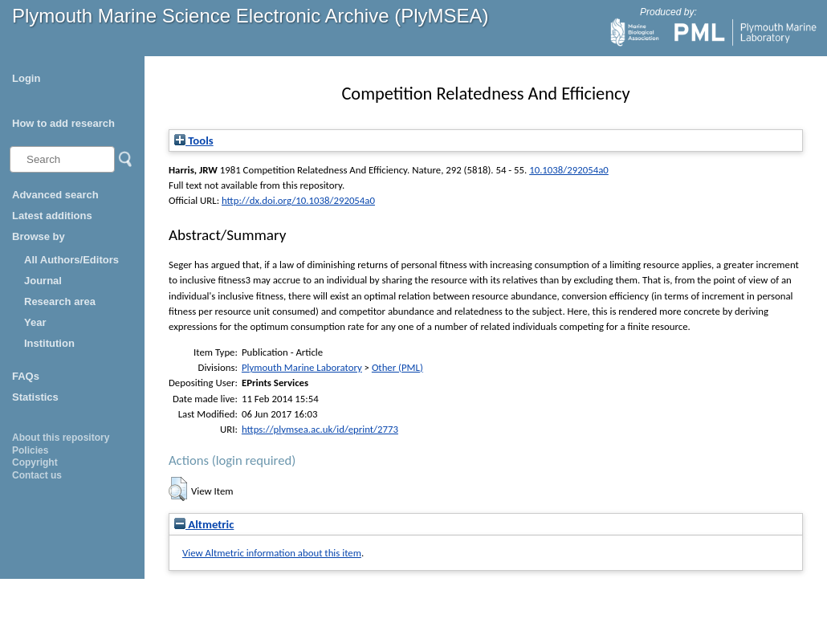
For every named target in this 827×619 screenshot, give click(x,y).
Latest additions (52, 216)
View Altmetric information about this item (271, 553)
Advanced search (55, 195)
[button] (178, 489)
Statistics (35, 397)
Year (35, 322)
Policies (30, 450)
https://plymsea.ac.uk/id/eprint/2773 (320, 429)
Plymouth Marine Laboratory (302, 367)
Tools (194, 140)
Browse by (38, 236)
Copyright (35, 462)
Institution (49, 343)
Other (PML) (397, 367)
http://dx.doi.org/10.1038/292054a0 (298, 200)
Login (26, 78)
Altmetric (204, 524)
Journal (43, 281)
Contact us (37, 475)
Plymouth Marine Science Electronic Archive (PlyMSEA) (250, 15)
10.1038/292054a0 (569, 170)
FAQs (25, 376)
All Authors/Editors (71, 260)
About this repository (60, 437)
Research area (60, 301)
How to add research (63, 123)
